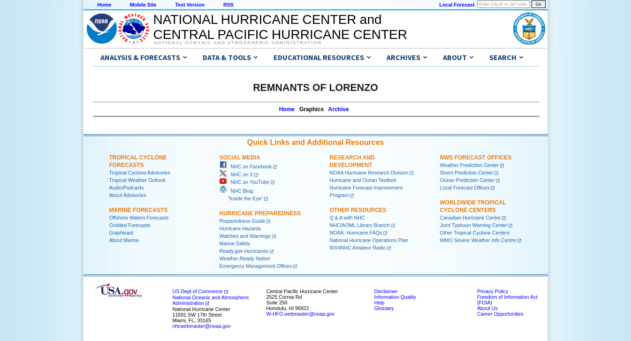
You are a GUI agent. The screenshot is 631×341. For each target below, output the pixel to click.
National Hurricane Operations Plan (369, 240)
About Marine (124, 240)
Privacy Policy (492, 291)
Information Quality (395, 297)
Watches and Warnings (245, 236)
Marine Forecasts (138, 210)
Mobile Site (143, 5)
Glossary (384, 308)
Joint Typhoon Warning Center (473, 225)
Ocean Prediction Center (467, 180)
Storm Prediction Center (467, 172)
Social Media (240, 157)
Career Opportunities (500, 314)
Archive (338, 109)
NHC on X (236, 174)
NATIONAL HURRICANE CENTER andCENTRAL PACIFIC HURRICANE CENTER (280, 27)
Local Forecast (456, 5)
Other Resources (358, 210)
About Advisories (127, 195)
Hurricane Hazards (240, 228)
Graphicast (121, 232)
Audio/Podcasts (126, 187)
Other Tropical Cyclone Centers (475, 232)
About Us (487, 308)
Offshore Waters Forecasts (139, 217)
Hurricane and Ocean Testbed (363, 180)
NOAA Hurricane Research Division (369, 172)
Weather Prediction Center (469, 165)
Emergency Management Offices (256, 266)
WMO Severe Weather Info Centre (478, 240)
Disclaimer (386, 291)
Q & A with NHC (347, 217)
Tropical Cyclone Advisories (140, 172)
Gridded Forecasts (130, 225)
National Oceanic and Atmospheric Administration (238, 42)
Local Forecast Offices (465, 187)
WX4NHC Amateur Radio (358, 247)
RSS (228, 5)
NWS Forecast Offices (476, 157)
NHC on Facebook (246, 166)
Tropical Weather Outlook (137, 180)
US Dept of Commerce (198, 291)
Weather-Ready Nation (245, 258)
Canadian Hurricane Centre (470, 217)
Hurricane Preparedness (260, 213)
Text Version (190, 5)
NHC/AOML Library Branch (360, 225)
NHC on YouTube (244, 182)
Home (105, 5)
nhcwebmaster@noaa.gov (202, 326)
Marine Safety (235, 243)
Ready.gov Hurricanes (244, 251)
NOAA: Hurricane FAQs (356, 232)
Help (379, 302)
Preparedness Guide (243, 221)
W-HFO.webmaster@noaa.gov (300, 314)
